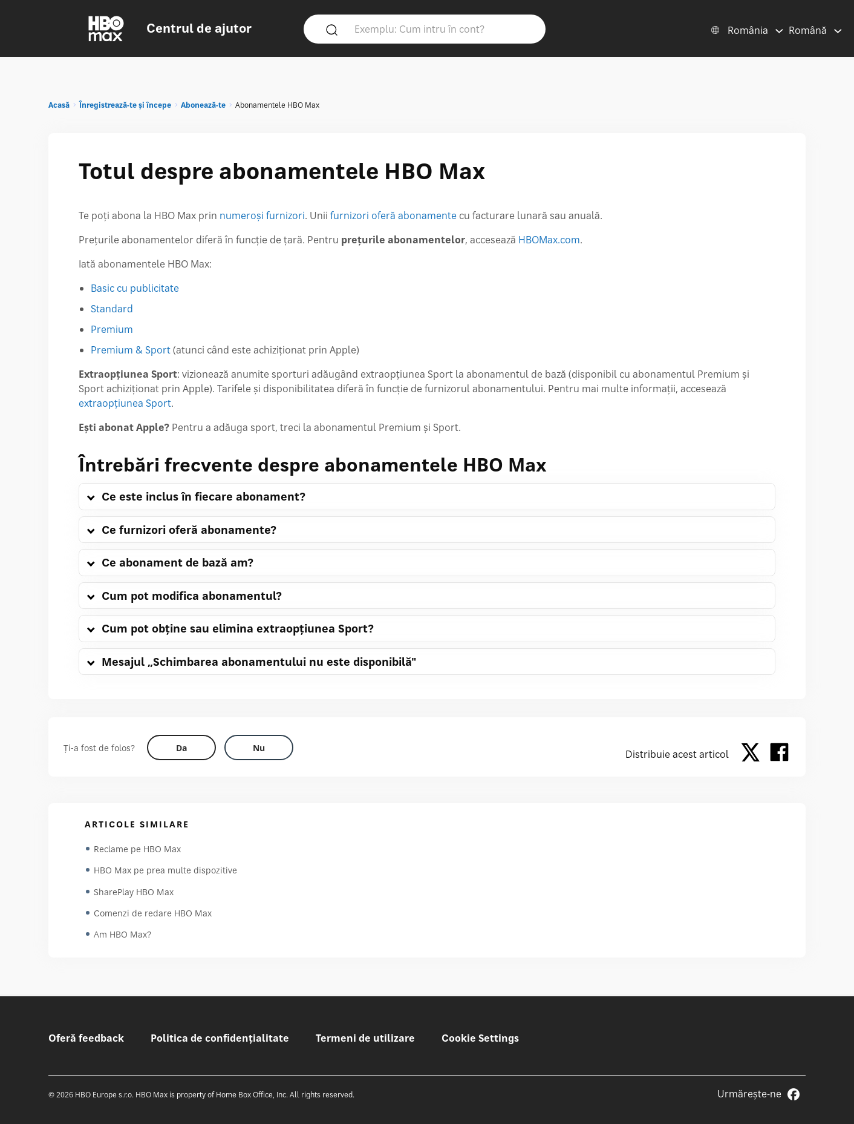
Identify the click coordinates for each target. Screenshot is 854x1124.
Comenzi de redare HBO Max (153, 914)
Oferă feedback (86, 1038)
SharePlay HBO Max (134, 892)
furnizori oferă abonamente (393, 215)
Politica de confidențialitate (220, 1038)
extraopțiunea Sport (125, 403)
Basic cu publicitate (135, 288)
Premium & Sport (131, 350)
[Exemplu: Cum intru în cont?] (442, 28)
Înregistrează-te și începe (125, 105)
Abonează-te (203, 105)
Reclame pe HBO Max (137, 849)
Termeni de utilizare (365, 1038)
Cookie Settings (480, 1038)
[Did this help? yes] (181, 747)
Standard (112, 308)
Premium (112, 329)
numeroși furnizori (262, 215)
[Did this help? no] (258, 747)
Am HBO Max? (122, 936)
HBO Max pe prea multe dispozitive (165, 870)
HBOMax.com (549, 239)
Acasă (59, 105)
